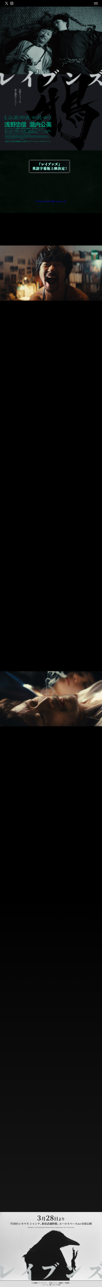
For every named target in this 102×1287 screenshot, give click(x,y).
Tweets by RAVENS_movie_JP (51, 201)
